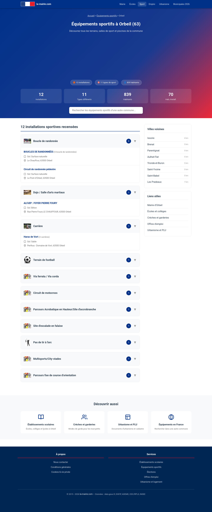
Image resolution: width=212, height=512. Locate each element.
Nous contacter (60, 462)
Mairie (122, 4)
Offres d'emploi (155, 224)
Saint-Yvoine (167, 169)
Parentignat (167, 150)
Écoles (132, 4)
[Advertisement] (106, 56)
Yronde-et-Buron (167, 163)
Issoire (167, 138)
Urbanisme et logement (151, 482)
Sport (142, 4)
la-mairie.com (86, 494)
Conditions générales (61, 467)
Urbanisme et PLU (156, 230)
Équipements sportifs (107, 16)
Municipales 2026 (181, 4)
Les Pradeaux (167, 182)
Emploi (152, 4)
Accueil (91, 16)
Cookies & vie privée (60, 472)
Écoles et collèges (156, 211)
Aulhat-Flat (167, 156)
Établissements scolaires (151, 462)
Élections (151, 472)
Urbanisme (164, 4)
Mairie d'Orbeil (154, 205)
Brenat (167, 144)
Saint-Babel (167, 175)
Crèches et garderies (158, 217)
